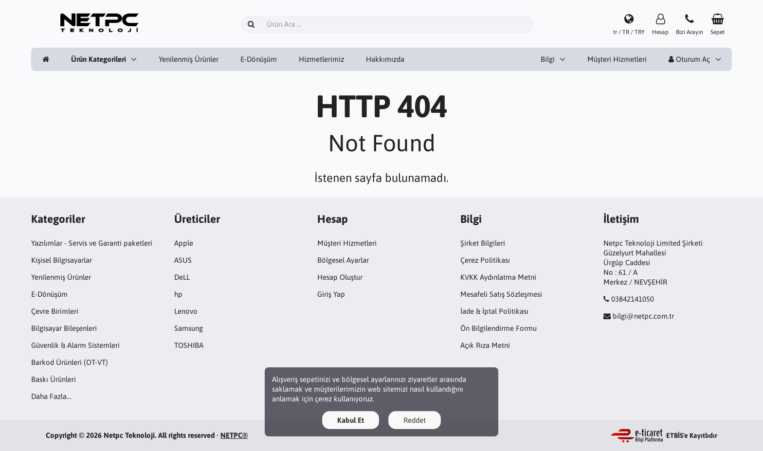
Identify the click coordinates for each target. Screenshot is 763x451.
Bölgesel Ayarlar (343, 260)
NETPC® (234, 435)
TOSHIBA (188, 345)
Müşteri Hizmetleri (617, 59)
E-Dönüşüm (258, 59)
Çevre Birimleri (54, 311)
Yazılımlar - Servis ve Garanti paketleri (91, 243)
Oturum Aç (689, 59)
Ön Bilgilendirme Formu (498, 328)
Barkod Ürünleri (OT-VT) (69, 362)
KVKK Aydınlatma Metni (498, 277)
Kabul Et (350, 420)
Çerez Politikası (485, 260)
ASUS (183, 260)
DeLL (182, 277)
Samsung (188, 328)
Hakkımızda (385, 59)
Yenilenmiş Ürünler (188, 59)
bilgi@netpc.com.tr (643, 316)
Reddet (414, 420)
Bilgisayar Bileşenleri (64, 328)
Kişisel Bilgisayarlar (61, 260)
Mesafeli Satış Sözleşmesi (501, 294)
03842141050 (632, 299)
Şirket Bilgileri (482, 243)
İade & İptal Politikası (494, 311)
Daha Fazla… (51, 396)
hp (178, 294)
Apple (183, 243)
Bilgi (548, 59)
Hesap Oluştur (340, 277)
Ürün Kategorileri (98, 59)
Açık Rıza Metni (485, 345)
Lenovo (186, 311)
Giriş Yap (331, 294)
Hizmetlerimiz (321, 59)
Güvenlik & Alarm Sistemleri (75, 345)
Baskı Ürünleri (53, 379)
